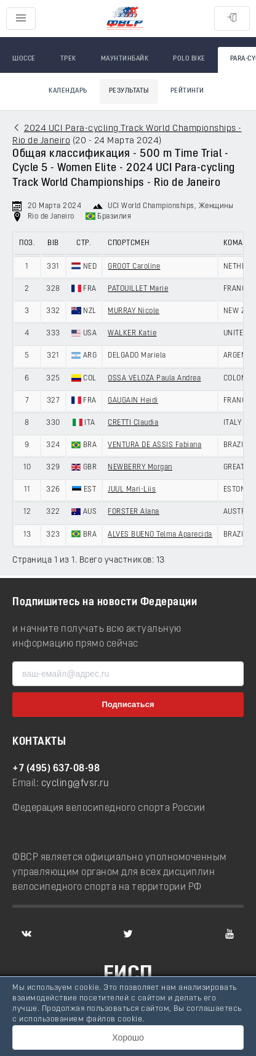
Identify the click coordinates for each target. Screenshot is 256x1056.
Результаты (129, 91)
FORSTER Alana (133, 512)
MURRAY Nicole (133, 311)
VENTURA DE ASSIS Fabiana (154, 445)
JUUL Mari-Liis (132, 489)
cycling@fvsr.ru (75, 784)
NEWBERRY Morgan (140, 467)
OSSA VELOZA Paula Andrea (154, 378)
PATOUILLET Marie (138, 289)
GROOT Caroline (134, 266)
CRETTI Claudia (133, 423)
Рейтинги (187, 91)
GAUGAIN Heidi (133, 400)
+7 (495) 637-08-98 (56, 769)
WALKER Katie (132, 333)
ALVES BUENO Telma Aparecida (160, 534)
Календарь (68, 91)
